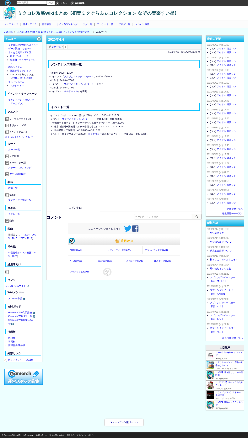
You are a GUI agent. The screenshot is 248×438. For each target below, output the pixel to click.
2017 (21, 238)
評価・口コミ (30, 24)
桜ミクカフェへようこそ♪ (223, 259)
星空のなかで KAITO (220, 241)
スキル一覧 (14, 214)
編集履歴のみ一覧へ (232, 213)
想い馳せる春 (217, 232)
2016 (14, 238)
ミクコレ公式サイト (15, 285)
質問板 (11, 341)
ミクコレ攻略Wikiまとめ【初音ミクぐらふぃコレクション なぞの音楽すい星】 (98, 13)
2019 (22, 78)
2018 (15, 78)
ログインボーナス (19, 56)
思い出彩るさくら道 (220, 268)
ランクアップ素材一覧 (19, 199)
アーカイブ (16, 103)
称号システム (15, 67)
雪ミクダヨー (95, 134)
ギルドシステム (16, 82)
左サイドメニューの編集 (18, 360)
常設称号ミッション (20, 70)
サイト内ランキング (67, 24)
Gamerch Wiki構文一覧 (20, 316)
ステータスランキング (19, 167)
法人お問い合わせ (57, 435)
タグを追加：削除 (65, 47)
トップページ (11, 24)
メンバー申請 (142, 24)
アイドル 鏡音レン (226, 48)
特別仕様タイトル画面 (19, 252)
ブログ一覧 (124, 24)
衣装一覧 (13, 188)
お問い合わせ (41, 435)
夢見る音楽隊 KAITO (220, 250)
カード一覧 (14, 149)
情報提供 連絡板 (16, 345)
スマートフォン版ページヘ (124, 422)
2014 (27, 234)
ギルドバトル (71, 91)
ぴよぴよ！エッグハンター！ (79, 76)
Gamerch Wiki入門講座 (20, 312)
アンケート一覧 (105, 24)
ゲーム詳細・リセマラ (19, 48)
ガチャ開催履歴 (17, 174)
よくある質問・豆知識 (19, 52)
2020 (29, 78)
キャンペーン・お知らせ (21, 99)
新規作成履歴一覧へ (232, 338)
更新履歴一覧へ (235, 209)
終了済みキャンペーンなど (19, 137)
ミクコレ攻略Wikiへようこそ (23, 45)
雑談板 (11, 337)
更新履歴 (46, 24)
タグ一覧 (87, 24)
